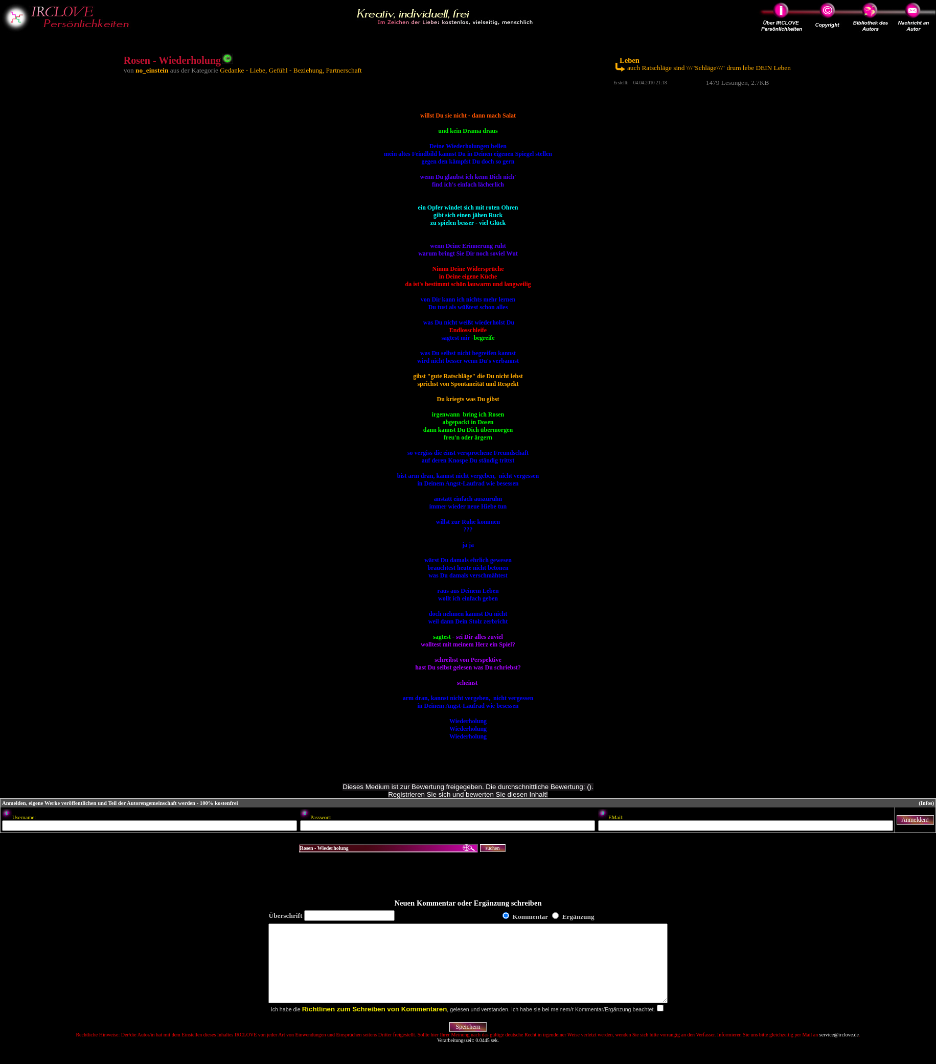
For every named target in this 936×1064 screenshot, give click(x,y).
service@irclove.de (839, 1050)
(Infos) (926, 803)
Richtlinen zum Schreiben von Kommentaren (374, 1024)
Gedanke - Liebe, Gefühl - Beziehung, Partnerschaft (291, 70)
